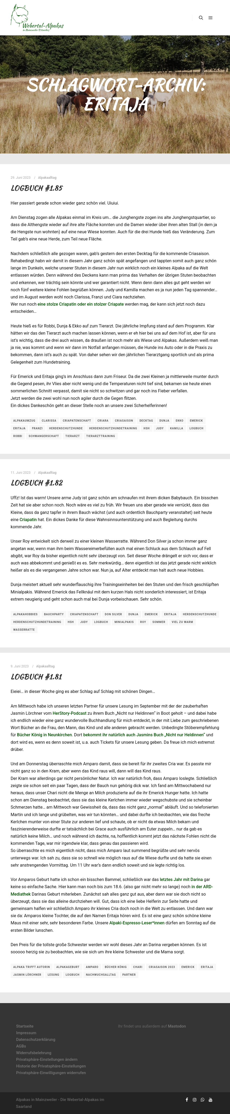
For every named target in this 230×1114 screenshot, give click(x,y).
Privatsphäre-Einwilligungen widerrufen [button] (51, 1072)
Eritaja (19, 428)
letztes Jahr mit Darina (181, 879)
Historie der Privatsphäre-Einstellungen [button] (51, 1066)
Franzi (37, 428)
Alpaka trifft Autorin (31, 967)
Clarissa (49, 420)
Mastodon (177, 1026)
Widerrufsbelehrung (34, 1052)
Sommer (158, 622)
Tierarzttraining (100, 436)
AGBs (21, 1046)
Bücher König (116, 967)
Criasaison (124, 420)
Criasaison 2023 (162, 967)
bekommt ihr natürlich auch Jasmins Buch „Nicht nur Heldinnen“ (144, 734)
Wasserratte (24, 629)
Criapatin (28, 519)
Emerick (196, 420)
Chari (138, 967)
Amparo (92, 967)
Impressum (26, 1032)
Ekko (180, 420)
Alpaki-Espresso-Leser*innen (137, 922)
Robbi (17, 436)
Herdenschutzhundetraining (113, 428)
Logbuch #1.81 (36, 676)
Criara (103, 420)
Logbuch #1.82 (36, 483)
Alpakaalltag (47, 178)
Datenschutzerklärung (35, 1039)
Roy (143, 622)
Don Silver (113, 614)
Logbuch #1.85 (36, 188)
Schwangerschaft (44, 436)
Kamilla (176, 428)
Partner (129, 974)
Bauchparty (54, 614)
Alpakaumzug (24, 420)
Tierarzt (72, 436)
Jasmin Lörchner (27, 974)
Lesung (53, 974)
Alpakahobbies (25, 614)
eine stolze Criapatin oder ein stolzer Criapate (80, 304)
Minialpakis (124, 622)
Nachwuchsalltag (101, 974)
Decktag (146, 420)
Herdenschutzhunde (66, 428)
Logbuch (196, 428)
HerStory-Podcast (69, 713)
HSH (147, 428)
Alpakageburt (67, 967)
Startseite (24, 1026)
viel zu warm (182, 622)
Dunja (164, 420)
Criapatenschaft (77, 420)
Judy (160, 428)
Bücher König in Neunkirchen (44, 734)
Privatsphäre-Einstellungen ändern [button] (47, 1059)
